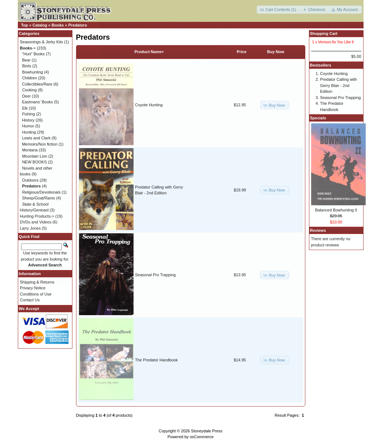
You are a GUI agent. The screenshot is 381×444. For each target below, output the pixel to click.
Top (24, 25)
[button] (278, 9)
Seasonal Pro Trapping (155, 275)
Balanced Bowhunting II (336, 210)
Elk (25, 108)
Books (58, 25)
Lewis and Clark (36, 138)
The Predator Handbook (156, 360)
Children (29, 78)
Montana (30, 150)
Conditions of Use (36, 294)
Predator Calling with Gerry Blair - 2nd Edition (338, 85)
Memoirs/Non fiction (39, 144)
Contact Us (30, 300)
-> (28, 48)
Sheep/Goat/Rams (38, 198)
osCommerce (201, 437)
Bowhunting (32, 72)
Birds (26, 66)
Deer (26, 96)
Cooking (29, 90)
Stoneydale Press (206, 431)
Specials (318, 118)
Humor (28, 126)
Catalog (39, 25)
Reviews (318, 230)
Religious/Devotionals (41, 192)
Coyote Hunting (149, 105)
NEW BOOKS (34, 162)
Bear (26, 60)
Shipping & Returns (37, 282)
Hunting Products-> (37, 216)
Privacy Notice (32, 288)
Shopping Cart (324, 33)
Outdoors (30, 180)
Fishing (28, 114)
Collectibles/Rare (37, 84)
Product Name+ (149, 51)
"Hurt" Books (33, 54)
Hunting (29, 132)
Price (242, 51)
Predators (77, 25)
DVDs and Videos (36, 222)
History (28, 120)
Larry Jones (30, 228)
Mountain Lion (34, 156)
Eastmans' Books (37, 102)
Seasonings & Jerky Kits (41, 42)
